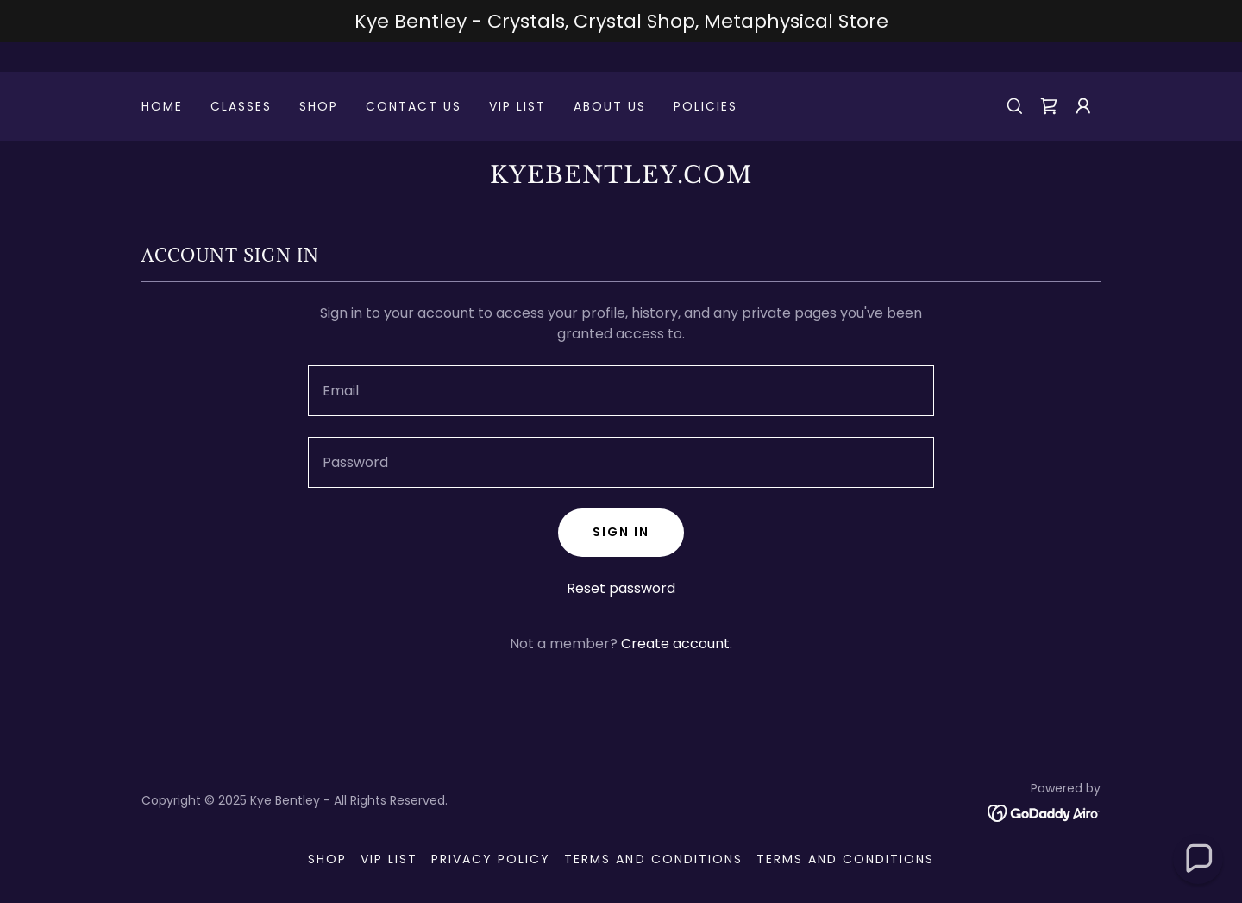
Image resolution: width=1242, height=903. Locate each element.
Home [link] (162, 106)
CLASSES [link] (241, 106)
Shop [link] (318, 106)
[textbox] (620, 390)
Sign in (621, 531)
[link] (1049, 106)
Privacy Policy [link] (490, 859)
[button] (1083, 106)
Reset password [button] (621, 588)
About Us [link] (610, 106)
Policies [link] (705, 106)
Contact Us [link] (413, 106)
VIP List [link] (517, 106)
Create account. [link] (676, 644)
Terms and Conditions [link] (653, 859)
